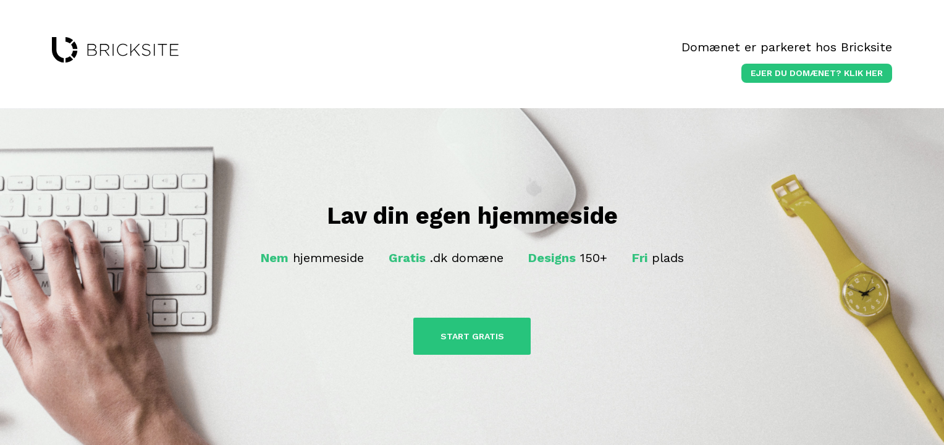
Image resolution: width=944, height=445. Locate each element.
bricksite (115, 50)
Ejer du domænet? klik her (817, 73)
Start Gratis (472, 336)
